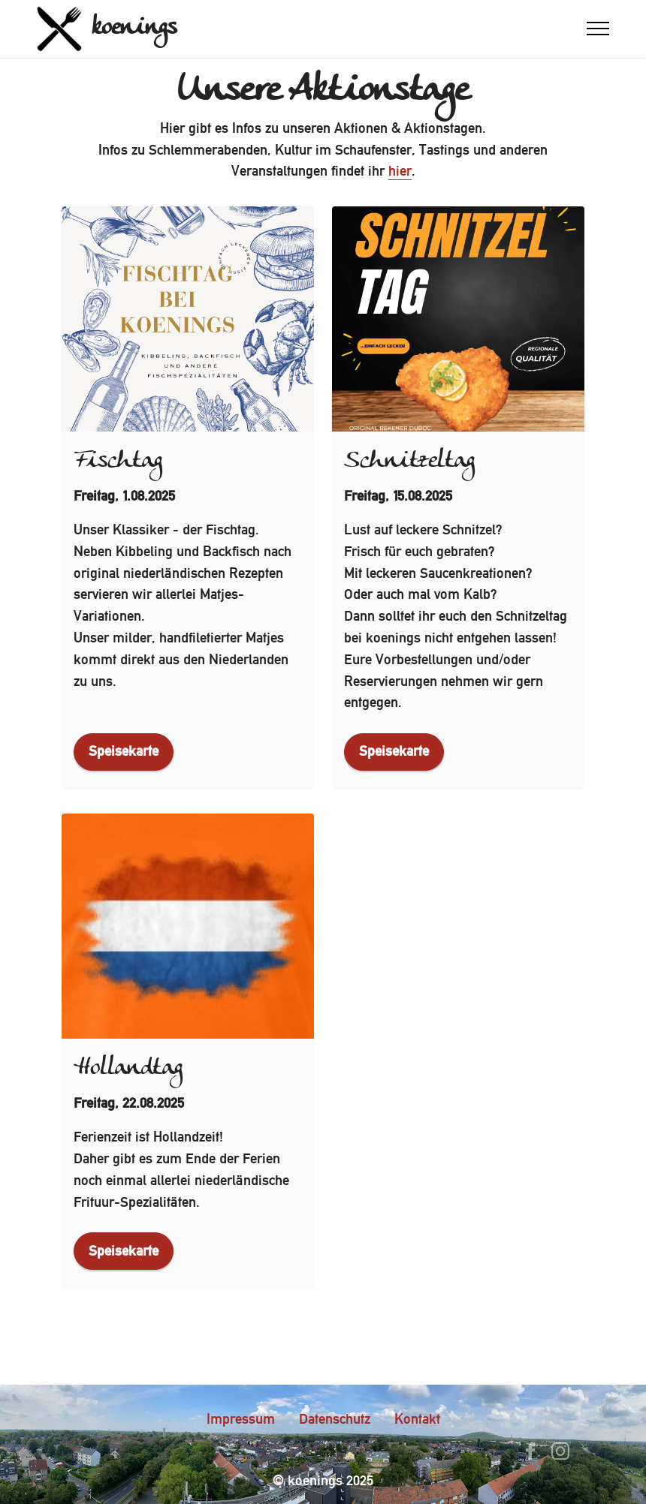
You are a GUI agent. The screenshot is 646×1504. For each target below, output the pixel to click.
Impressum (241, 1418)
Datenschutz (334, 1418)
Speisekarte (123, 751)
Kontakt (417, 1418)
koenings (134, 29)
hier (400, 170)
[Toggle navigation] (598, 28)
